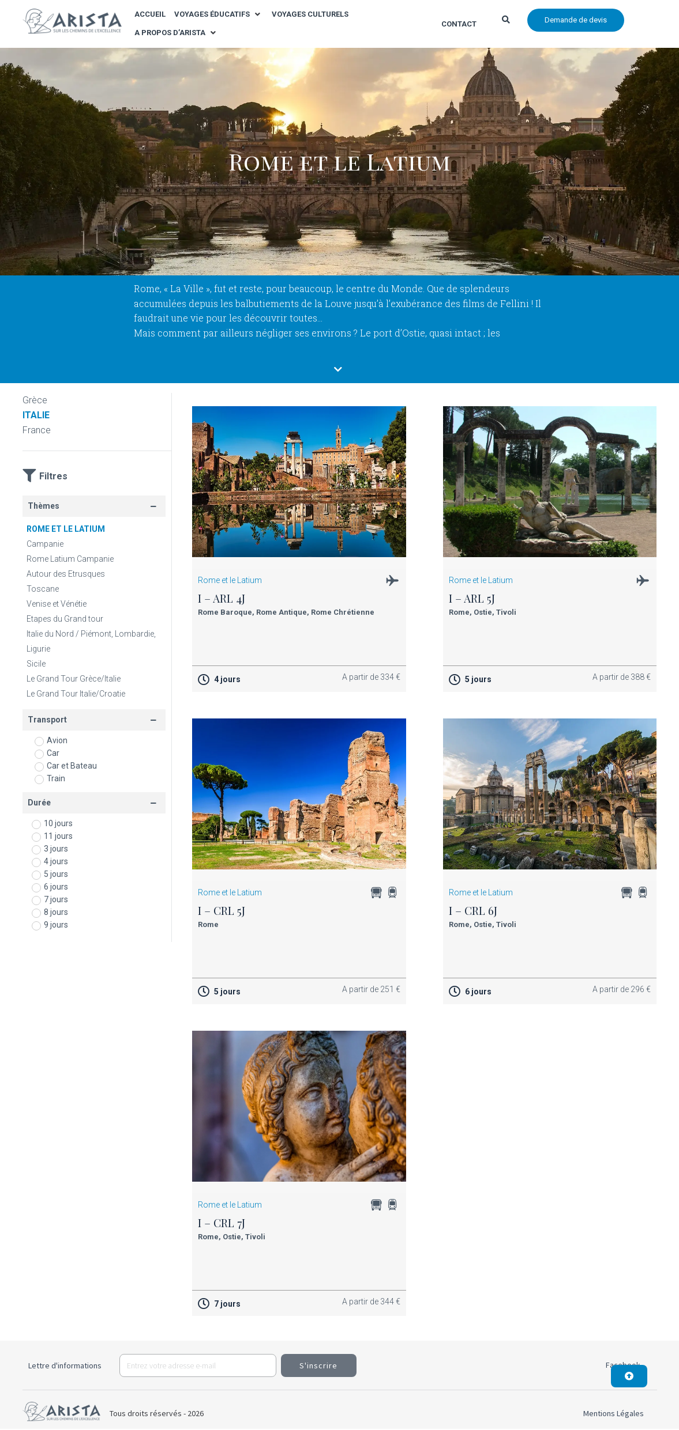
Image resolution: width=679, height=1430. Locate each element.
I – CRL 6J (473, 911)
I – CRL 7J (221, 1223)
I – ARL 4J (221, 599)
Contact (459, 24)
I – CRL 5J (221, 911)
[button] (218, 15)
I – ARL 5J (472, 599)
